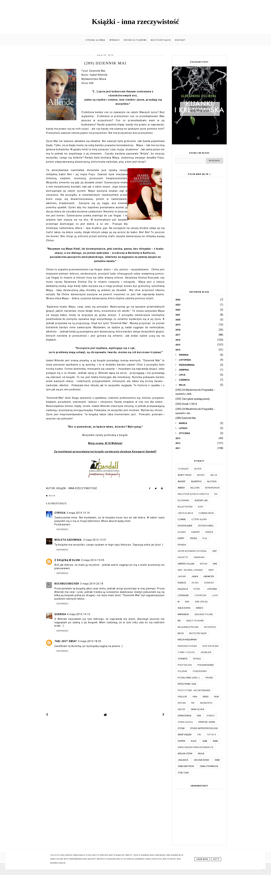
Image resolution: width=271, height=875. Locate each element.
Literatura (200, 595)
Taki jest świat (65, 641)
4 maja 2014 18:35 (89, 641)
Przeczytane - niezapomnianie (194, 690)
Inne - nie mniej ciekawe (190, 570)
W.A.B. (194, 741)
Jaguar (182, 576)
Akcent (201, 475)
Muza (52, 496)
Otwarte (183, 659)
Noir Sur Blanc (210, 646)
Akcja (213, 475)
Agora (197, 469)
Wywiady (115, 40)
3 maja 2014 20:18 (91, 583)
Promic (209, 678)
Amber (181, 488)
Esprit (181, 538)
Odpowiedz (62, 529)
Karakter (209, 576)
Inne (215, 564)
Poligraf (182, 671)
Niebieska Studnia (187, 646)
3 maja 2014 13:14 (78, 512)
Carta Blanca (185, 513)
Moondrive (210, 627)
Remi (216, 696)
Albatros (196, 481)
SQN (199, 715)
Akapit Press (184, 475)
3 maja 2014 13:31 (94, 539)
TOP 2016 (211, 734)
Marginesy (183, 614)
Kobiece (182, 583)
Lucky (215, 595)
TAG (199, 734)
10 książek (183, 469)
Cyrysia (60, 512)
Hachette (183, 557)
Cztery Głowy (199, 519)
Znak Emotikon (186, 766)
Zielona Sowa (201, 760)
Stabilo (211, 715)
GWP (214, 551)
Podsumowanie (205, 665)
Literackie (183, 595)
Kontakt (180, 40)
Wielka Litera (185, 753)
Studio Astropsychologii (204, 728)
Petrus (197, 659)
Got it (216, 859)
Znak (217, 760)
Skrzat (181, 709)
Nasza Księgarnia (187, 639)
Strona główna (95, 40)
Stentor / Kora (206, 722)
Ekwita (209, 532)
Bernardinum (212, 488)
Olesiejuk (206, 652)
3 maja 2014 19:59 (92, 560)
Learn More (202, 859)
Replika (182, 703)
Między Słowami (195, 620)
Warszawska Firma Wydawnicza (195, 747)
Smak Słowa (197, 709)
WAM (215, 741)
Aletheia (211, 481)
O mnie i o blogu (186, 652)
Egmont (195, 532)
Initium (203, 564)
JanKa (194, 576)
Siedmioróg (206, 703)
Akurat (181, 481)
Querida (60, 614)
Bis (215, 494)
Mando (199, 608)
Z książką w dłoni (67, 560)
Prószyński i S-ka (187, 684)
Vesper (181, 741)
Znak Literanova (209, 766)
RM (192, 703)
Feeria (193, 538)
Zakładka (183, 760)
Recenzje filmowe (135, 40)
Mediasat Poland (204, 614)
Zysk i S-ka (183, 772)
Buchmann (183, 500)
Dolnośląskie (185, 525)
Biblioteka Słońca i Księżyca (193, 494)
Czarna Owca (206, 513)
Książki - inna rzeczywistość (135, 22)
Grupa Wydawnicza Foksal (192, 551)
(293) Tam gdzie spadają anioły (192, 398)
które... (197, 589)
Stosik (181, 728)
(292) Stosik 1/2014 (186, 404)
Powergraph (200, 671)
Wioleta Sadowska (68, 539)
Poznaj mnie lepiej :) (189, 678)
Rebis (205, 696)
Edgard (182, 532)
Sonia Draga (184, 715)
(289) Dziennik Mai (185, 418)
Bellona (194, 488)
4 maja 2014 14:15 (78, 614)
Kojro (195, 583)
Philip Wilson (185, 665)
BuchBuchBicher (66, 583)
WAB (205, 741)
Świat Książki (185, 734)
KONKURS (209, 583)
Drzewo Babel (206, 525)
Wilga (201, 753)
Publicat (182, 696)
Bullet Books (185, 507)
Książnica (183, 589)
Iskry (211, 570)
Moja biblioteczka (188, 627)
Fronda (182, 545)
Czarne (182, 519)
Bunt (200, 507)
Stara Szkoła (185, 722)
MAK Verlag (201, 601)
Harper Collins (186, 564)
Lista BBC (212, 589)
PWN (195, 696)
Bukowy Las (201, 500)
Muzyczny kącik (161, 40)
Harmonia (199, 557)
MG (179, 620)
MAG (187, 601)
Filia (204, 538)
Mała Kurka (184, 608)
